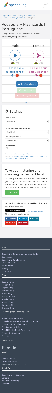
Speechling (7, 15)
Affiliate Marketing (10, 380)
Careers (5, 378)
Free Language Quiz (11, 327)
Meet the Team (8, 262)
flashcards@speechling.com (23, 154)
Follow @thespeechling (35, 211)
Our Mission (7, 257)
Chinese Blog (8, 308)
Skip (26, 102)
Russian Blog (8, 299)
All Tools (5, 336)
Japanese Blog (8, 305)
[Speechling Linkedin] (16, 348)
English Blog (7, 287)
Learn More (12, 192)
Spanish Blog (8, 282)
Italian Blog (7, 293)
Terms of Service (9, 361)
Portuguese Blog (9, 296)
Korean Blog (7, 302)
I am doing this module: (13, 137)
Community (7, 271)
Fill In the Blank (39, 156)
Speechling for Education (13, 375)
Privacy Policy (8, 358)
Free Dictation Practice (21, 158)
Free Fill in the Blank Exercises (16, 330)
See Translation (27, 84)
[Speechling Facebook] (4, 348)
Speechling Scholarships (13, 260)
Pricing (5, 268)
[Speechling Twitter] (10, 348)
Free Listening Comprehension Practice (22, 156)
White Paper (7, 265)
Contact (5, 383)
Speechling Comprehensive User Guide (20, 254)
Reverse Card (10, 146)
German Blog (8, 290)
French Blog (7, 285)
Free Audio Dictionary (12, 333)
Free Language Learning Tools (24, 15)
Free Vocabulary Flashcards (15, 18)
